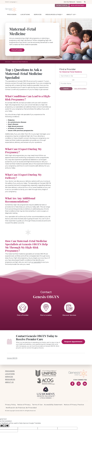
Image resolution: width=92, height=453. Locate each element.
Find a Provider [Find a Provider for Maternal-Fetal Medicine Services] (16, 53)
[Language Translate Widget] (11, 2)
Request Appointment (73, 345)
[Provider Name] (73, 86)
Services (7, 65)
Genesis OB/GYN (12, 361)
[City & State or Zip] (73, 79)
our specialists (36, 265)
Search (65, 92)
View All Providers (80, 92)
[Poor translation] (6, 428)
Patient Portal (61, 5)
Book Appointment (78, 5)
